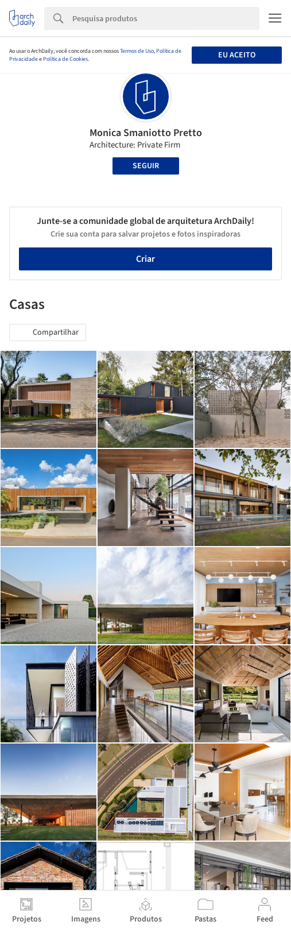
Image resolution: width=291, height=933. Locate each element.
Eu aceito (236, 55)
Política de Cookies (65, 59)
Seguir (146, 166)
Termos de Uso (137, 51)
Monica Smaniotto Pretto (146, 133)
